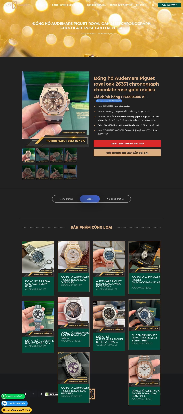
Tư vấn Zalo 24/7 (16, 403)
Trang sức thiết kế (121, 5)
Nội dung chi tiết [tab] (115, 199)
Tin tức (140, 5)
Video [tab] (90, 199)
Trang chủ (41, 5)
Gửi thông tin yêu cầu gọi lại (127, 153)
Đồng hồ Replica (96, 5)
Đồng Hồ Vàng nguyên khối (67, 5)
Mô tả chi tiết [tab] (66, 199)
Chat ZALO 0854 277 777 (127, 143)
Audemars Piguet (105, 33)
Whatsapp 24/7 (15, 396)
